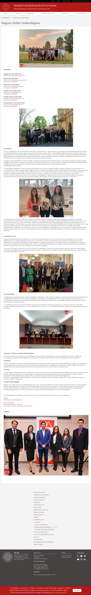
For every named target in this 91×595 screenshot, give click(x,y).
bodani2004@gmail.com (16, 86)
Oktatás (18, 13)
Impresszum (37, 552)
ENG (89, 1)
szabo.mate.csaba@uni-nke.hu (16, 75)
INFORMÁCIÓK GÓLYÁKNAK (41, 495)
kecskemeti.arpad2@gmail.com (18, 80)
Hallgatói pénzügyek (39, 512)
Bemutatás (37, 522)
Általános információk (39, 492)
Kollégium (36, 517)
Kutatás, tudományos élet (48, 13)
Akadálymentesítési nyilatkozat (40, 558)
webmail (53, 1)
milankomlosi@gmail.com (17, 98)
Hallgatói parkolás (38, 544)
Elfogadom (77, 590)
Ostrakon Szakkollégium (41, 524)
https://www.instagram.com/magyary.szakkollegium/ (18, 406)
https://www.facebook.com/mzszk (13, 404)
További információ (59, 592)
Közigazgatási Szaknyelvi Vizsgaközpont (44, 542)
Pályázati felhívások (38, 514)
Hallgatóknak (31, 13)
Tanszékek (65, 13)
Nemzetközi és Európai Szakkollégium (44, 529)
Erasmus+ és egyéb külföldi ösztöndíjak (44, 534)
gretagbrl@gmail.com (15, 92)
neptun (58, 1)
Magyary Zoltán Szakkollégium (21, 17)
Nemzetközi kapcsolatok (81, 13)
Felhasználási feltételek (39, 555)
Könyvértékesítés (38, 539)
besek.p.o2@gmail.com (16, 104)
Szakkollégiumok (6, 17)
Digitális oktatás (66, 1)
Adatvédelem (36, 557)
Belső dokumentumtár (77, 1)
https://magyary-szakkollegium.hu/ (13, 400)
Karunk (6, 13)
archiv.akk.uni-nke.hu (66, 557)
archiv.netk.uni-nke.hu (66, 555)
